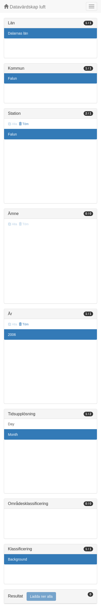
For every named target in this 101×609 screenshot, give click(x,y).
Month (13, 434)
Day (11, 424)
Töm (24, 124)
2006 (12, 335)
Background (17, 559)
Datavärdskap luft (25, 6)
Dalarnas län (18, 33)
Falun (12, 78)
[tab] (50, 597)
